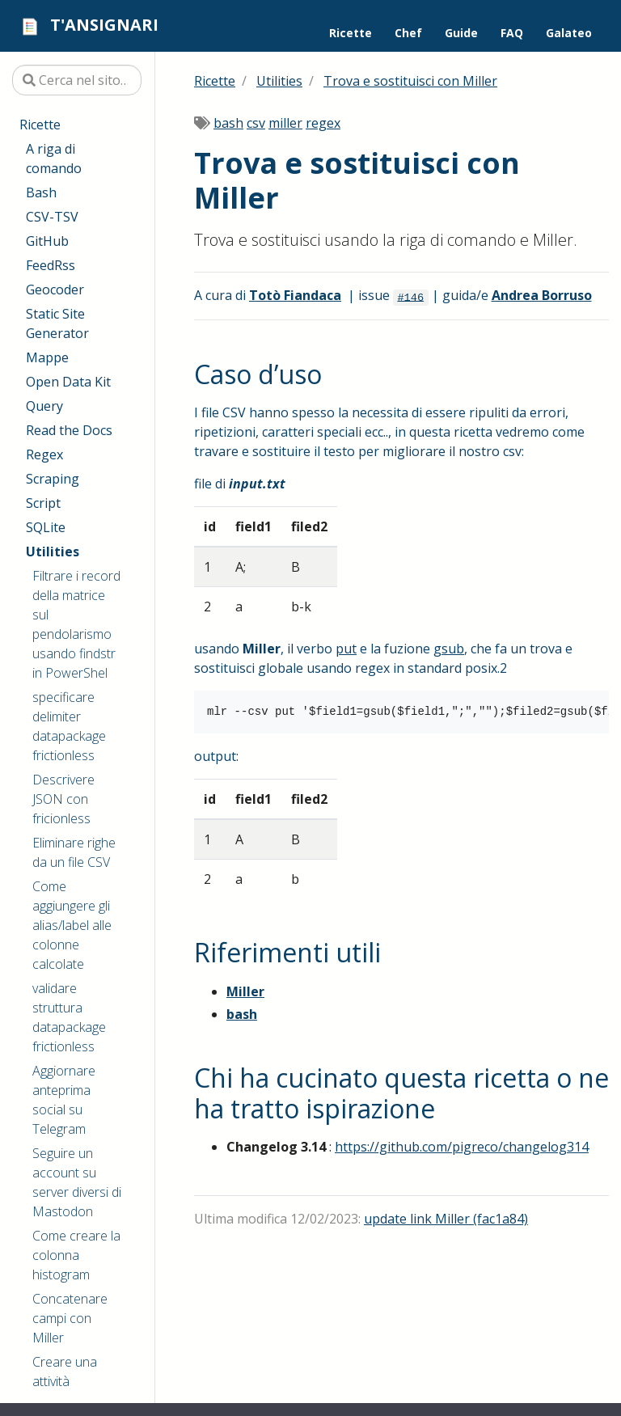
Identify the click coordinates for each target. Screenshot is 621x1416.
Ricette (40, 124)
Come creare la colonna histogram (76, 1255)
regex (323, 123)
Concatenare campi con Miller (70, 1318)
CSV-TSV (52, 217)
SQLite (45, 527)
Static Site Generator (57, 323)
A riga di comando (54, 158)
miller (285, 123)
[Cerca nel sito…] (77, 80)
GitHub (47, 241)
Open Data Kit (68, 382)
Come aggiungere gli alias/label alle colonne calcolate (72, 925)
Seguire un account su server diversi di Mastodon (76, 1182)
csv (256, 123)
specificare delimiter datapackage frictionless (69, 726)
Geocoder (55, 289)
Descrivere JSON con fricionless (63, 799)
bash (228, 123)
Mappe (47, 357)
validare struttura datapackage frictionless (69, 1017)
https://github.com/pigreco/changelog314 (462, 1147)
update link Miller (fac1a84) (446, 1219)
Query (44, 406)
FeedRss (50, 265)
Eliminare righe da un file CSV (74, 852)
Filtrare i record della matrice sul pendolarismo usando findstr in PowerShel (76, 624)
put (346, 648)
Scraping (52, 479)
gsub (448, 648)
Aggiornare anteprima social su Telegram (63, 1100)
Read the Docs (69, 430)
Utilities (52, 551)
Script (43, 503)
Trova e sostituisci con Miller (410, 81)
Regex (44, 454)
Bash (41, 192)
